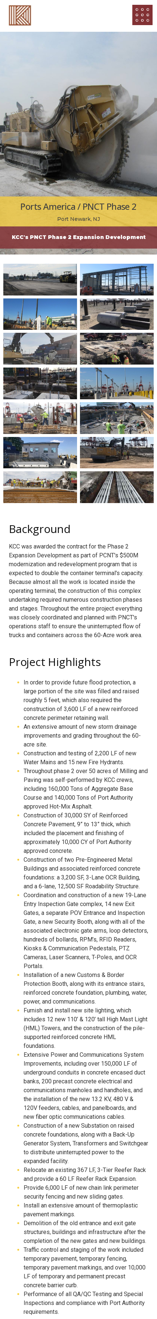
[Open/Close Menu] (142, 15)
